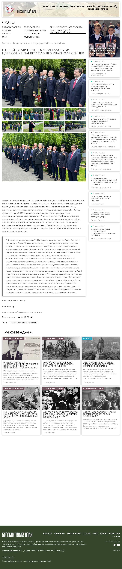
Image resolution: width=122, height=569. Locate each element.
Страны (104, 9)
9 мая (45, 6)
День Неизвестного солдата (66, 27)
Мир (4, 37)
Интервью (64, 6)
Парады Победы (11, 27)
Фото (97, 6)
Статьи (89, 6)
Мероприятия (77, 6)
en (111, 6)
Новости (54, 6)
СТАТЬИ (86, 541)
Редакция (94, 9)
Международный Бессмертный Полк (61, 32)
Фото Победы (32, 34)
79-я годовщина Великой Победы (23, 413)
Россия (6, 31)
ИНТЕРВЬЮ (59, 541)
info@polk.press (8, 564)
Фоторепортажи (20, 43)
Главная (5, 43)
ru (118, 558)
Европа (6, 34)
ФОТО (95, 541)
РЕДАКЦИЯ (114, 541)
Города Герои (32, 27)
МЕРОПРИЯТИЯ (74, 541)
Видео (105, 6)
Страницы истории (35, 31)
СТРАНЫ (116, 543)
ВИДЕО (103, 541)
